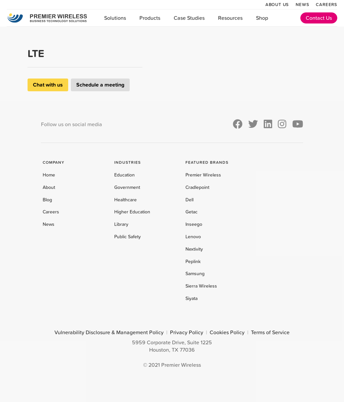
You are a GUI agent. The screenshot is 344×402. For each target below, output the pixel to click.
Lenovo (193, 236)
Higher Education (132, 211)
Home (49, 174)
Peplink (193, 261)
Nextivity (194, 249)
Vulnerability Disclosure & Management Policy (109, 332)
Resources (230, 17)
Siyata (191, 298)
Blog (47, 199)
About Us (277, 4)
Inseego (193, 224)
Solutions (115, 17)
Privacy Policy (186, 332)
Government (127, 187)
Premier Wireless (203, 174)
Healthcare (125, 199)
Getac (191, 211)
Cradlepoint (197, 187)
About (49, 187)
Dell (189, 199)
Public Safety (127, 236)
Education (124, 174)
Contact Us (319, 17)
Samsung (195, 273)
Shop (262, 17)
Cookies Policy (227, 332)
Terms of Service (270, 332)
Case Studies (189, 17)
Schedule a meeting (100, 85)
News (302, 4)
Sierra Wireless (201, 286)
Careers (326, 4)
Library (121, 224)
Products (149, 17)
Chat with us (48, 85)
